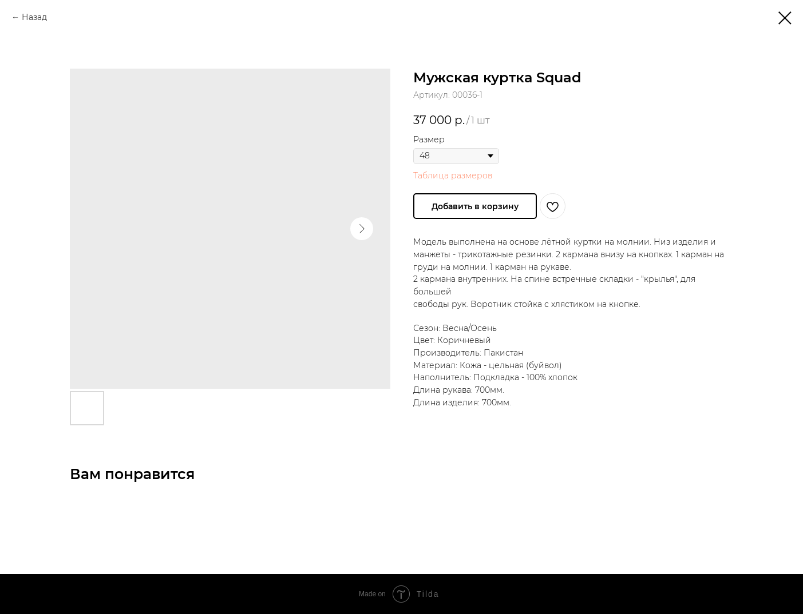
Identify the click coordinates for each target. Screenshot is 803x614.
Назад (34, 17)
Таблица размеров (452, 175)
